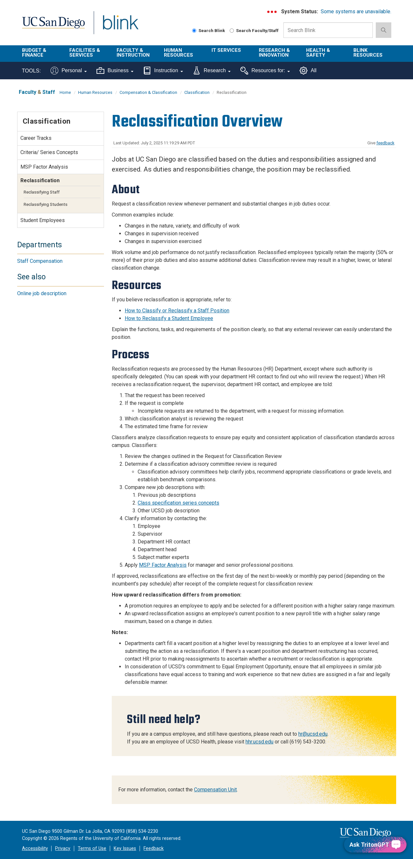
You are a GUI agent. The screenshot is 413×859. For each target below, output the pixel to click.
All (308, 70)
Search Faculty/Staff (254, 30)
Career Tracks (36, 138)
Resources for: (265, 70)
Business (115, 70)
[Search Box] (328, 30)
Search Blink (208, 30)
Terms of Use (92, 848)
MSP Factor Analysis (163, 565)
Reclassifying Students (45, 204)
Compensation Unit (215, 789)
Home (65, 92)
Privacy (62, 848)
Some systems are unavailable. (356, 11)
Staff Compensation (40, 261)
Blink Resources (368, 52)
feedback (385, 142)
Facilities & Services (84, 52)
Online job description (41, 293)
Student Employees (42, 220)
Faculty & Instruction (133, 52)
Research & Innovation (274, 52)
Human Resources (178, 52)
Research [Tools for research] (212, 70)
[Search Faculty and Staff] (232, 30)
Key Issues (125, 848)
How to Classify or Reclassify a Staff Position (177, 310)
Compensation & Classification (148, 92)
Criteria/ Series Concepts (49, 152)
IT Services (226, 50)
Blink (120, 26)
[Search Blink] (194, 30)
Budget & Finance (34, 52)
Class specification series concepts (178, 503)
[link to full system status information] (272, 12)
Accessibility (35, 848)
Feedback (153, 848)
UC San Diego (53, 26)
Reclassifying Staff (42, 192)
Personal (69, 70)
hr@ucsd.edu (312, 734)
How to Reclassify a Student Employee (169, 318)
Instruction (163, 70)
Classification (197, 92)
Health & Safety (318, 52)
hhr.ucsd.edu (259, 742)
